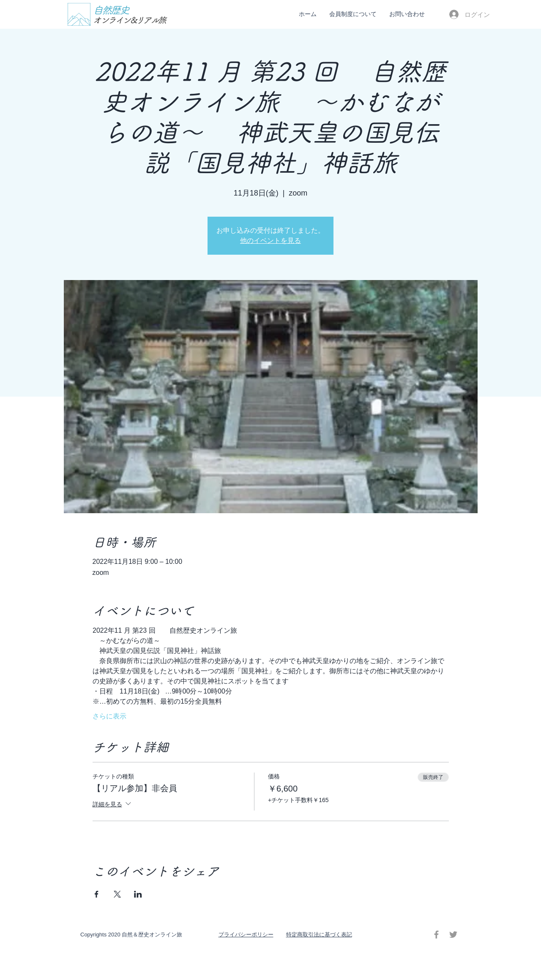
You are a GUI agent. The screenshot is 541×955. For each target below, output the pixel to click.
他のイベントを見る (270, 240)
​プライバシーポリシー (246, 934)
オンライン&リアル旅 (129, 20)
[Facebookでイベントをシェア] (97, 894)
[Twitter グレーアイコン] (453, 934)
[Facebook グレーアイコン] (436, 934)
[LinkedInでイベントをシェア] (138, 894)
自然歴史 (110, 10)
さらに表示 (109, 716)
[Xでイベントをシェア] (117, 894)
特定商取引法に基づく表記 (319, 934)
